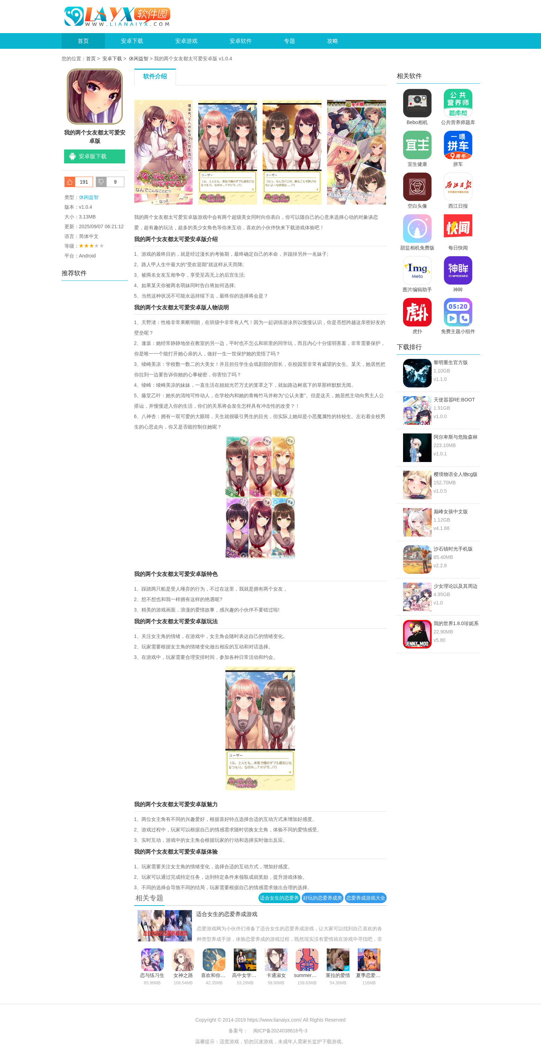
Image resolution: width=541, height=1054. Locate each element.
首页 (83, 41)
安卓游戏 (186, 41)
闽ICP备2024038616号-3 (280, 1030)
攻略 (332, 41)
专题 (289, 41)
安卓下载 (132, 41)
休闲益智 (138, 58)
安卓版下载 (93, 156)
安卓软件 (241, 41)
